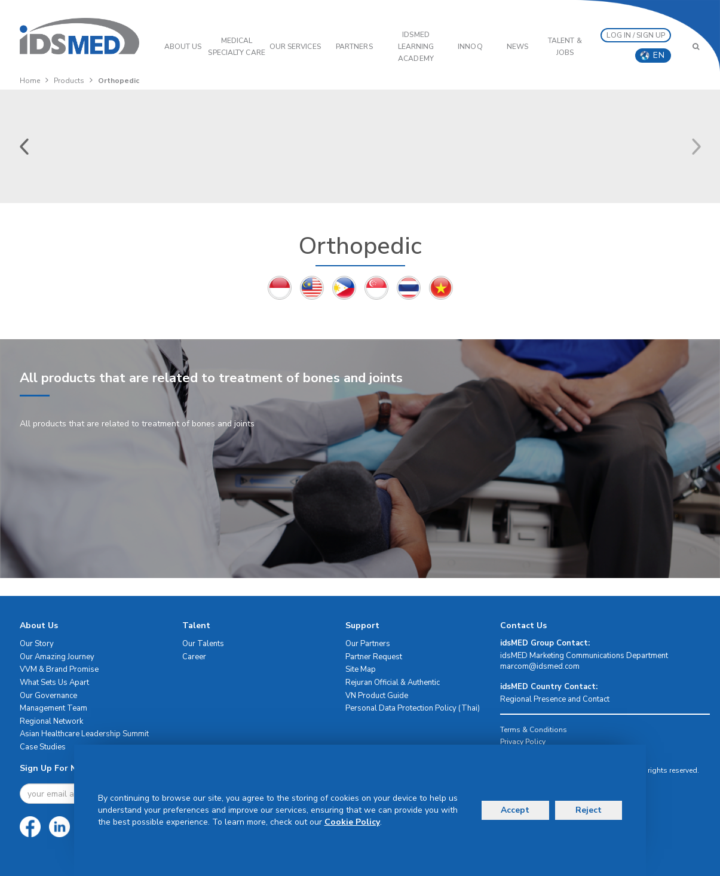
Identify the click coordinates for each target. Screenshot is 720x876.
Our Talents (203, 643)
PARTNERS (354, 46)
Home (30, 80)
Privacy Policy (523, 741)
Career (194, 656)
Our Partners (367, 643)
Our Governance (48, 695)
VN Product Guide (376, 695)
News (517, 46)
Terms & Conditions (533, 729)
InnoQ (470, 46)
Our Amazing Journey (57, 656)
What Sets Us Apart (54, 682)
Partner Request (373, 656)
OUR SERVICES (295, 46)
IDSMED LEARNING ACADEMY (416, 46)
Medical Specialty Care (236, 46)
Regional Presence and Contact (554, 699)
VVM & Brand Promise (59, 669)
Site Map (360, 669)
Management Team (53, 708)
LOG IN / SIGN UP (635, 35)
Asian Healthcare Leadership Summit (84, 734)
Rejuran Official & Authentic (392, 682)
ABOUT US (183, 46)
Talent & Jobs (565, 46)
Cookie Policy (352, 822)
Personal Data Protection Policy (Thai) (412, 708)
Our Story (37, 643)
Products (69, 80)
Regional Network (51, 721)
